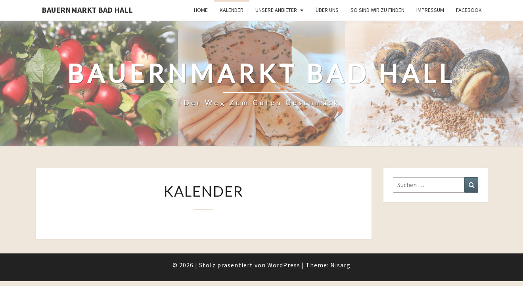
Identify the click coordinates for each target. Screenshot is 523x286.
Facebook (469, 10)
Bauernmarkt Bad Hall (87, 10)
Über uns (327, 10)
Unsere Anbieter (276, 10)
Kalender (231, 10)
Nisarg (340, 244)
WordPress (283, 244)
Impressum (430, 10)
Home (201, 10)
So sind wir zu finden (377, 10)
